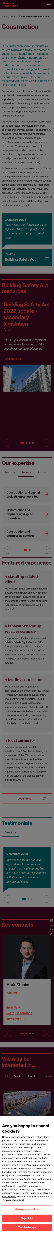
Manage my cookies (27, 1211)
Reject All (27, 1220)
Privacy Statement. (13, 1202)
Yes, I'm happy (27, 1229)
